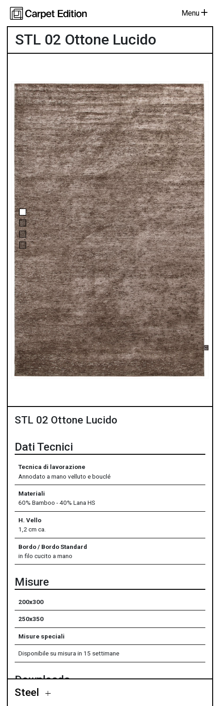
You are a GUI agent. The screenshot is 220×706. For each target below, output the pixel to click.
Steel (28, 693)
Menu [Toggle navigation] (195, 13)
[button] (22, 212)
